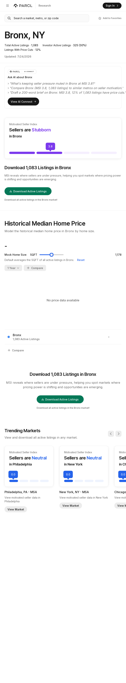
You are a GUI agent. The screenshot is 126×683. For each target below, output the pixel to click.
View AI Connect (23, 101)
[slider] (51, 255)
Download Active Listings (28, 191)
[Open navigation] (8, 6)
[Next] (118, 434)
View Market (16, 509)
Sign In (112, 5)
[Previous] (111, 434)
